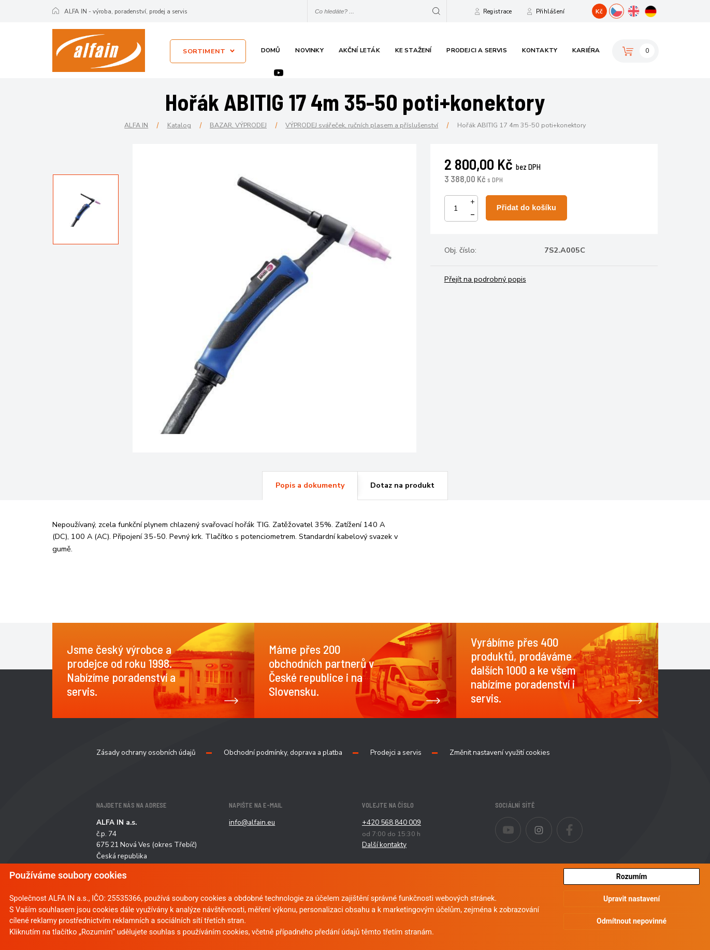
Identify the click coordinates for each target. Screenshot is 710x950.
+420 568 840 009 (391, 822)
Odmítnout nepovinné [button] (631, 921)
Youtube (278, 73)
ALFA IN (136, 125)
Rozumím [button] (631, 876)
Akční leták (359, 50)
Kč (599, 11)
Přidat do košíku (526, 207)
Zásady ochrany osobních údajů (146, 752)
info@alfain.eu (252, 822)
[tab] (309, 485)
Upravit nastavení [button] (631, 899)
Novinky (309, 50)
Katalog (179, 125)
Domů (271, 50)
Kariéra (586, 50)
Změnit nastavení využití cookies (500, 752)
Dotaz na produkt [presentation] (402, 485)
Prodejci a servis (476, 50)
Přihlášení (550, 11)
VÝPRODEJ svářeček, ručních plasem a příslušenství (361, 125)
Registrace (497, 11)
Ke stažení (413, 50)
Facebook (582, 823)
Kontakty (540, 50)
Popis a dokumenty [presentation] (310, 485)
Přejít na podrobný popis (485, 279)
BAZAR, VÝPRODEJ (238, 125)
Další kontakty (384, 845)
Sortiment (204, 51)
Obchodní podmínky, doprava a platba (283, 752)
